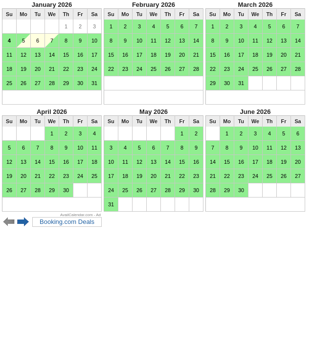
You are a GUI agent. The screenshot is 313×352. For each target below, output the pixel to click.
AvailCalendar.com (76, 215)
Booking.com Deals (67, 221)
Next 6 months (23, 222)
